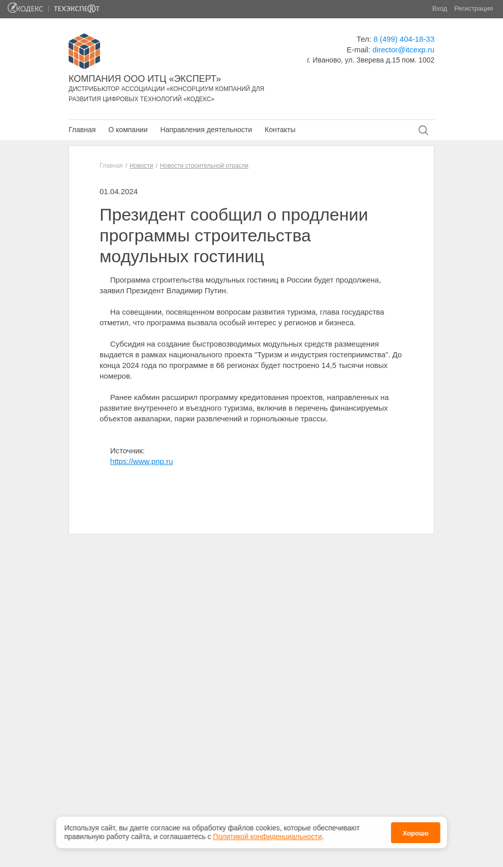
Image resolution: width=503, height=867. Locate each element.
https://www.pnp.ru (141, 461)
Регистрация (473, 8)
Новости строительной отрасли (204, 165)
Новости (141, 165)
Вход (439, 8)
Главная (82, 130)
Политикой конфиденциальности (267, 834)
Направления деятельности (206, 130)
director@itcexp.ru (403, 49)
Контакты (280, 130)
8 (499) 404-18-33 (403, 39)
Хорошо (415, 830)
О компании (127, 130)
